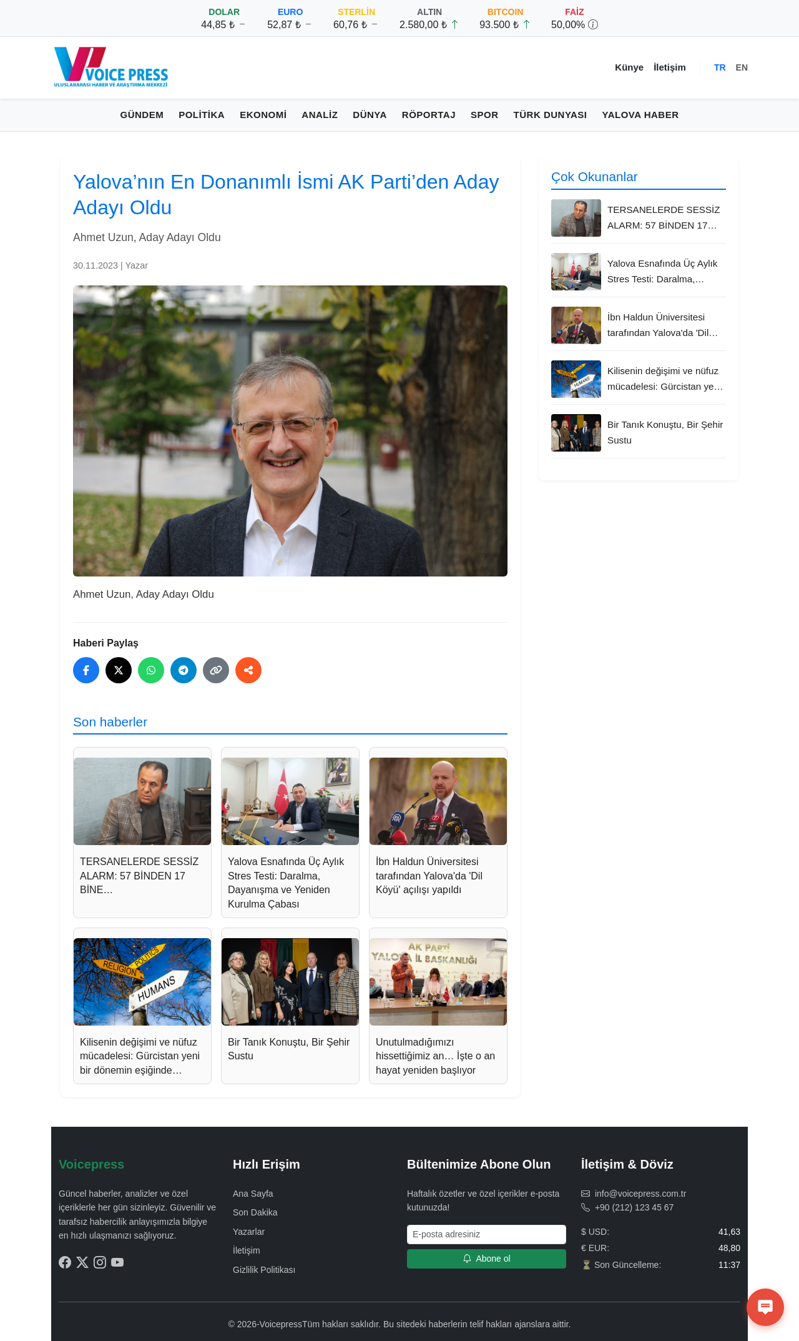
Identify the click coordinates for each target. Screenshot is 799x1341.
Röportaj (429, 114)
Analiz (319, 114)
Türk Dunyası (550, 114)
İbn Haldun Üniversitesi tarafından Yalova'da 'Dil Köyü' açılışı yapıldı (657, 326)
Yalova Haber (640, 114)
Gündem (142, 114)
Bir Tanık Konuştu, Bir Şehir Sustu (665, 432)
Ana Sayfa (253, 1194)
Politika (202, 114)
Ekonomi (263, 114)
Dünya (369, 114)
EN (742, 67)
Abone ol (486, 1259)
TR (720, 67)
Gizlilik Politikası (264, 1270)
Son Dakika (255, 1212)
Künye (629, 67)
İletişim (670, 67)
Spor (485, 114)
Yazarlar (249, 1232)
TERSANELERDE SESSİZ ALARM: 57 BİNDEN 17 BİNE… (663, 218)
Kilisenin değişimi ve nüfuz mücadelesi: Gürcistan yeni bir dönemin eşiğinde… (664, 379)
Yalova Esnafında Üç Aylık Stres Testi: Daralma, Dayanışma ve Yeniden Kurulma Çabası (662, 272)
